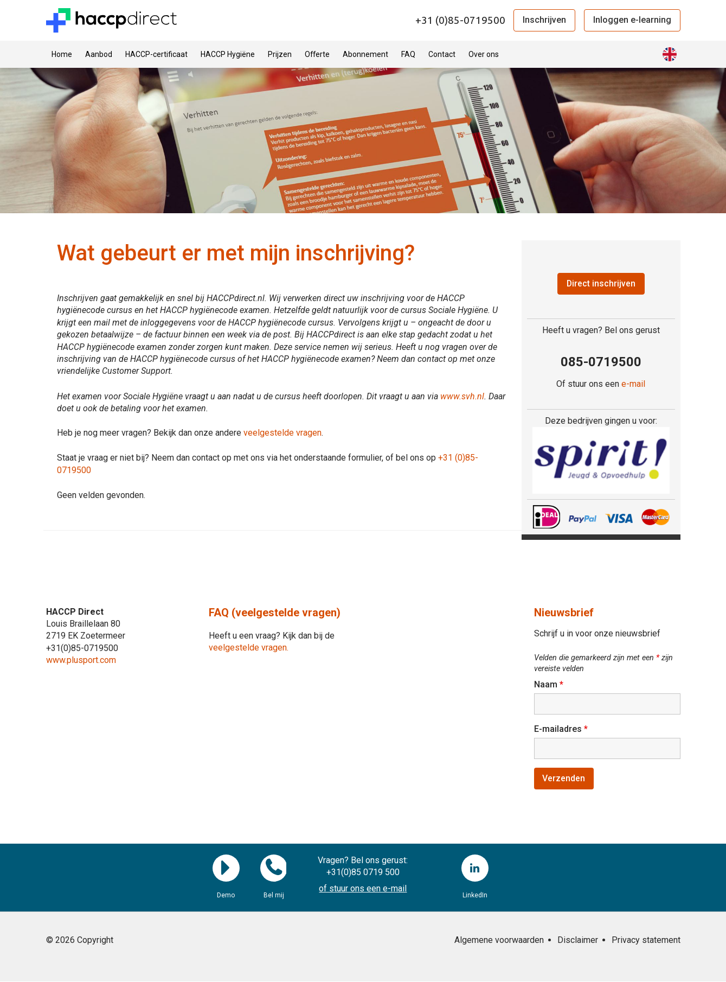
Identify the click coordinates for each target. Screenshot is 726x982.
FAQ (408, 54)
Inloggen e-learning (632, 20)
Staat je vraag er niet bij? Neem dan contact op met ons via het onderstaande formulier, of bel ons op (247, 457)
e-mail (633, 384)
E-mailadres (561, 729)
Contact (441, 54)
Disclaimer (577, 940)
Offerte (317, 54)
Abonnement (365, 54)
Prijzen (280, 54)
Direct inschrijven (600, 283)
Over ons (483, 54)
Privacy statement (646, 940)
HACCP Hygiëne (228, 54)
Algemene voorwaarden (499, 940)
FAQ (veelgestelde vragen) (274, 612)
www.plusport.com (81, 660)
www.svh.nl (462, 396)
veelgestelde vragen (282, 433)
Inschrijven (544, 20)
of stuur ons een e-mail (363, 889)
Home (62, 54)
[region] (601, 460)
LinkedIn (475, 868)
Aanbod (98, 54)
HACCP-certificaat (156, 54)
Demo (226, 868)
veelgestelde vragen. (248, 647)
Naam (548, 685)
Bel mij (273, 868)
